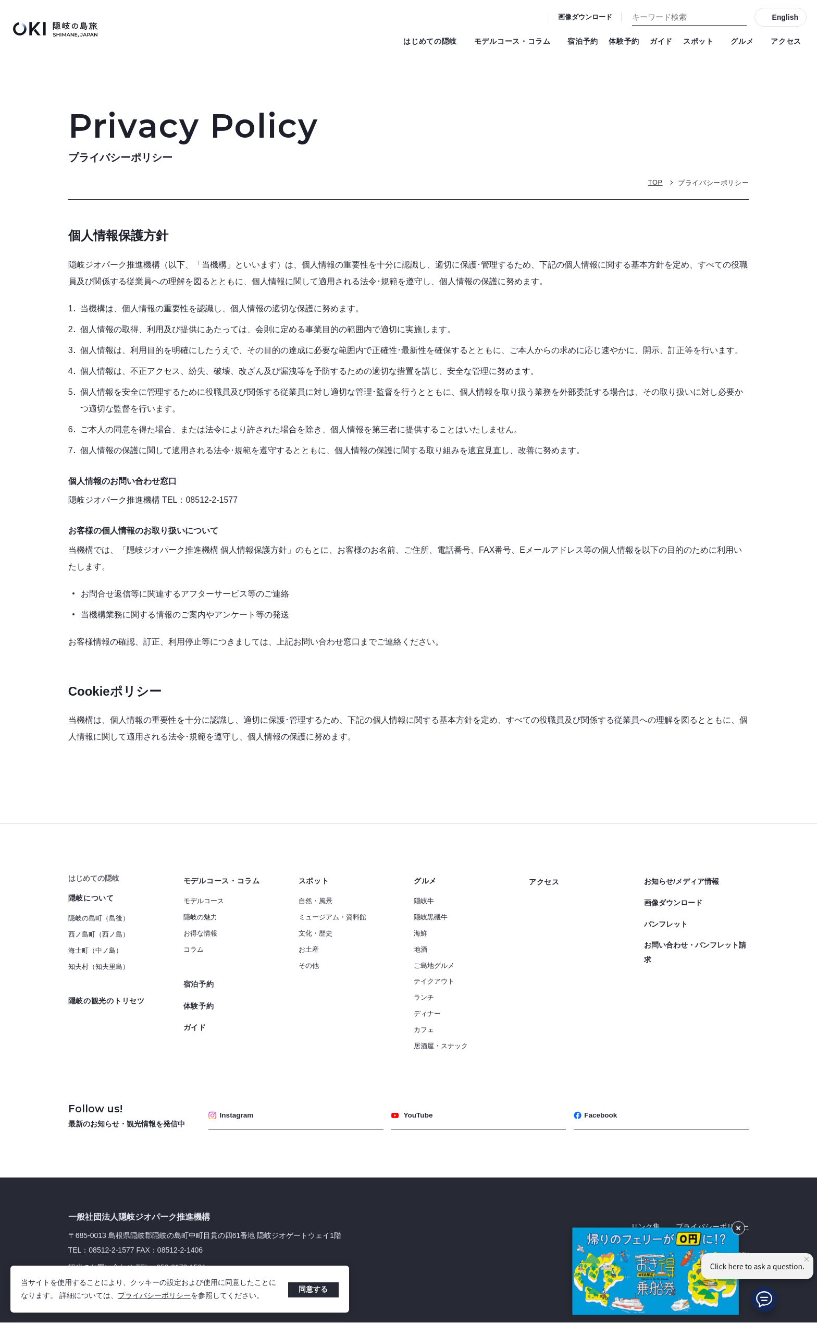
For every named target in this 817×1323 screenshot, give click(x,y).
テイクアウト (434, 981)
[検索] (739, 17)
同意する (313, 1289)
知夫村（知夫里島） (98, 966)
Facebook (596, 1115)
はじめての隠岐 (433, 41)
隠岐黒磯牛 (431, 917)
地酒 (420, 949)
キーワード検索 (0, 0)
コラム (193, 949)
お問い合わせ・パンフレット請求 (695, 947)
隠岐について (91, 898)
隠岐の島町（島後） (98, 918)
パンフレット (666, 920)
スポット (701, 41)
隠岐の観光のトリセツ (106, 1001)
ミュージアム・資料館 (332, 917)
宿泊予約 (582, 41)
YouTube (413, 1115)
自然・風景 (315, 901)
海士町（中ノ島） (95, 950)
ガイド (661, 41)
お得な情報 (200, 933)
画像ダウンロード (585, 17)
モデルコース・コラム (516, 41)
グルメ (745, 41)
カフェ (424, 1030)
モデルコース (203, 901)
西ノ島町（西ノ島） (98, 934)
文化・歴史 (315, 933)
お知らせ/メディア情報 (681, 881)
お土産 (309, 949)
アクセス (786, 41)
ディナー (427, 1013)
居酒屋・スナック (441, 1046)
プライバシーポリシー (154, 1295)
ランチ (424, 997)
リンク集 (645, 1226)
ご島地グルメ (434, 965)
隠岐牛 (424, 901)
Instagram (231, 1115)
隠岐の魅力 (200, 917)
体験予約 (624, 41)
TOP (655, 182)
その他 (309, 965)
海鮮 (420, 933)
